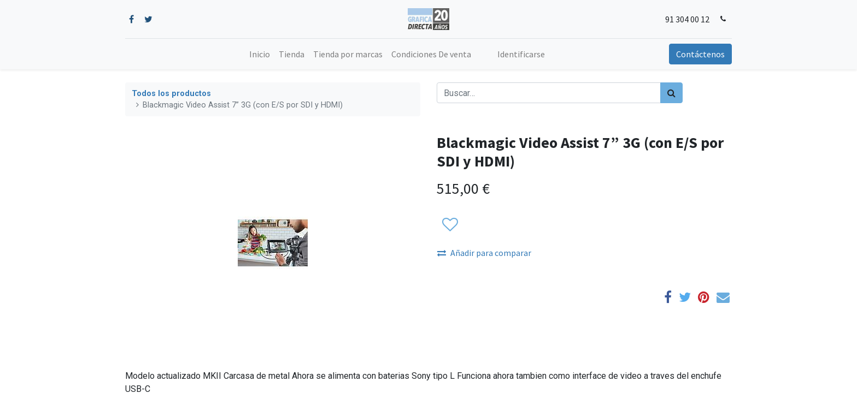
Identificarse (521, 54)
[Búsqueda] (671, 92)
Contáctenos (700, 54)
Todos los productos (171, 93)
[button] (449, 225)
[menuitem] (259, 54)
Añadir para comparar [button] (484, 252)
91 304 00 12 (687, 19)
